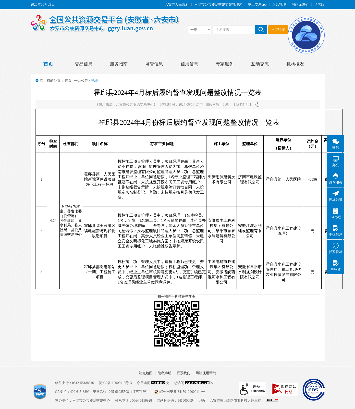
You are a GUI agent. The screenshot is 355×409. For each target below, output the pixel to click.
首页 (48, 64)
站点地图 (146, 373)
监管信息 (154, 64)
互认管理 (279, 4)
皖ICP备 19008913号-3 (115, 383)
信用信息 (189, 64)
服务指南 (119, 64)
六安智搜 (278, 29)
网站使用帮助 (206, 373)
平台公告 (81, 80)
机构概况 (295, 64)
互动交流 (260, 64)
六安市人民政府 (177, 4)
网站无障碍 (300, 4)
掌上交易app (257, 4)
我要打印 (242, 104)
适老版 (319, 4)
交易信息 (83, 64)
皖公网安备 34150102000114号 (182, 392)
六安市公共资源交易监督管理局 (218, 4)
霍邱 (94, 80)
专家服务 (224, 64)
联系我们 (183, 373)
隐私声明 (164, 373)
